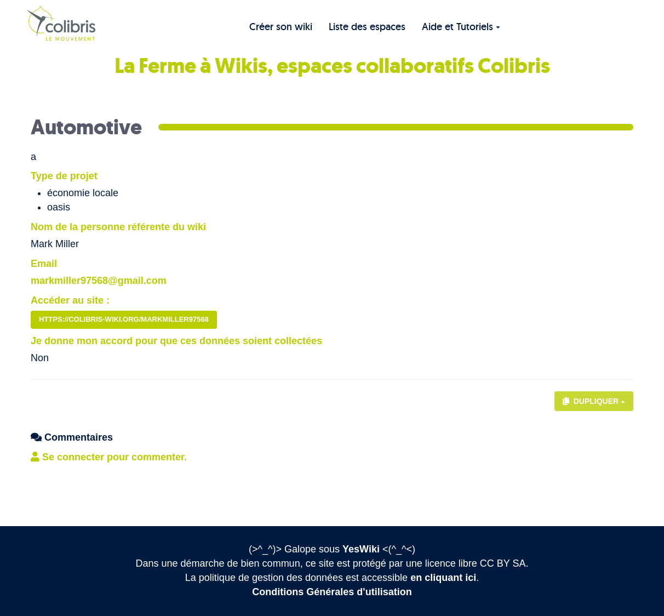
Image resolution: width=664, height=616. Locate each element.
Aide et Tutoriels (461, 26)
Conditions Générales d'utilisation (331, 591)
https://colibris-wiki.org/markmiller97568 (124, 319)
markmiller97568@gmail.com (99, 280)
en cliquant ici (443, 577)
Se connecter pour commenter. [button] (109, 457)
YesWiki (361, 549)
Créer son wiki (280, 26)
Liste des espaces (367, 26)
